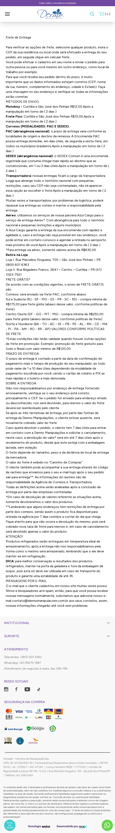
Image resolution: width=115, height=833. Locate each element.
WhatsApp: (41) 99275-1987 (22, 663)
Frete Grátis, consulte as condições (57, 3)
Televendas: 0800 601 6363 (23, 657)
